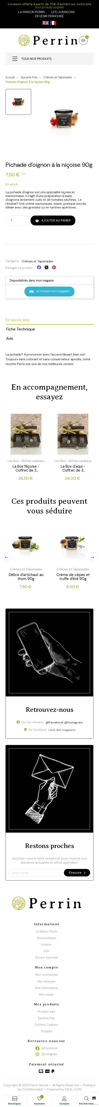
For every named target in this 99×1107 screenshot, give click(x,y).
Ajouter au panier (55, 220)
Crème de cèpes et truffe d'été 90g (73, 577)
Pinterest (54, 267)
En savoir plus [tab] (18, 319)
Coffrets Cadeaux (46, 1024)
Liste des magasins (62, 730)
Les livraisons (63, 12)
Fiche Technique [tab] (20, 329)
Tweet (46, 267)
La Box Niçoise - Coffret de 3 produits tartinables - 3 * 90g (26, 468)
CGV (46, 951)
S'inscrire (77, 873)
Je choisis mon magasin (49, 291)
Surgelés (46, 1031)
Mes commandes (46, 975)
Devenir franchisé (49, 16)
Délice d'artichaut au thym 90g (26, 577)
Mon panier (46, 994)
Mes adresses (46, 981)
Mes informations (46, 988)
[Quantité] (14, 220)
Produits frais (46, 1011)
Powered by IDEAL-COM (64, 1089)
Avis (9, 338)
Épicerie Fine (46, 1018)
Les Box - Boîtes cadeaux (26, 461)
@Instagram (73, 722)
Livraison (46, 944)
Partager (39, 267)
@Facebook (55, 722)
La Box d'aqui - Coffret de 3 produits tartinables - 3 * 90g (73, 468)
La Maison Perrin (46, 931)
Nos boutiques (46, 938)
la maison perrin (31, 12)
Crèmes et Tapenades (37, 261)
